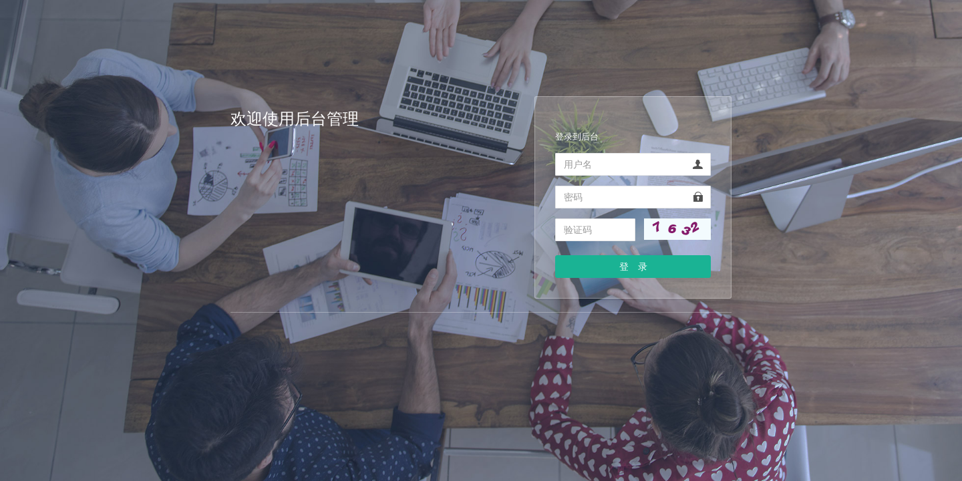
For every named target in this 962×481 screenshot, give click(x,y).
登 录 (633, 266)
